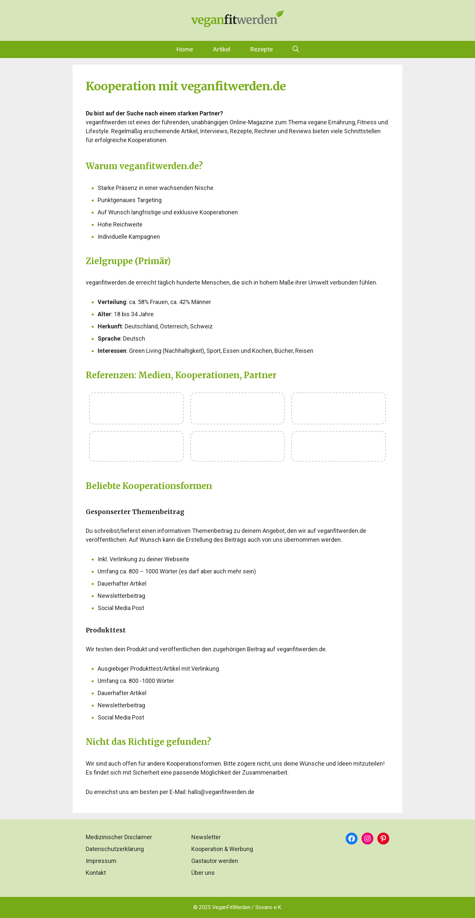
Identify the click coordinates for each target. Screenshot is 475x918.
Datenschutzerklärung (115, 848)
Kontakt (96, 872)
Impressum (101, 860)
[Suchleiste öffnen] (296, 49)
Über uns (203, 872)
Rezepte (261, 49)
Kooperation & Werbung (222, 848)
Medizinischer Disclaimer (119, 837)
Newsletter (206, 837)
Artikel (221, 49)
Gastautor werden (214, 860)
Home (184, 49)
